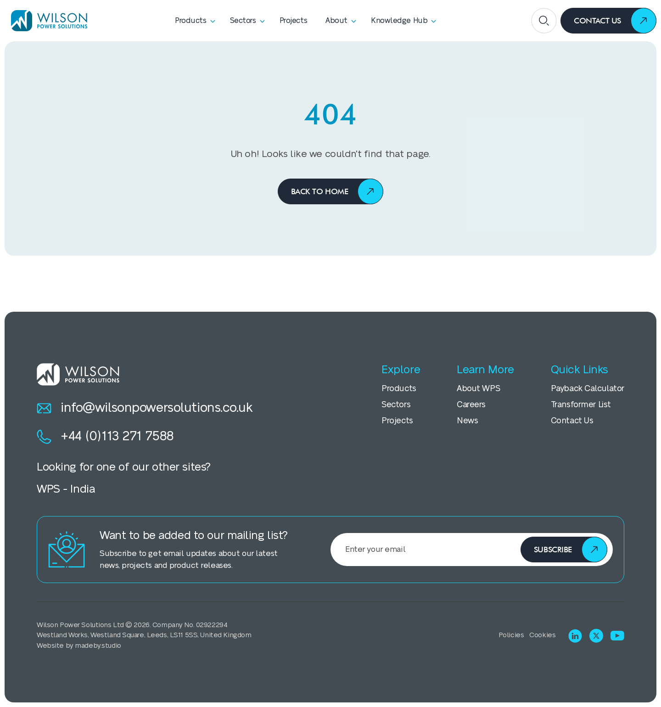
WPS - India (66, 489)
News (467, 420)
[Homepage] (46, 21)
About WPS (478, 388)
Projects (397, 420)
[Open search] (544, 21)
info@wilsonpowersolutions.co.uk (145, 408)
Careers (471, 404)
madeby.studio (98, 645)
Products (398, 388)
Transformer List (581, 404)
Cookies (542, 635)
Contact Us (572, 420)
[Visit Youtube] (617, 635)
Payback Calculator (587, 388)
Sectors (395, 404)
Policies (511, 635)
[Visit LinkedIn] (575, 636)
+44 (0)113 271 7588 (105, 436)
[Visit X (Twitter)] (596, 635)
